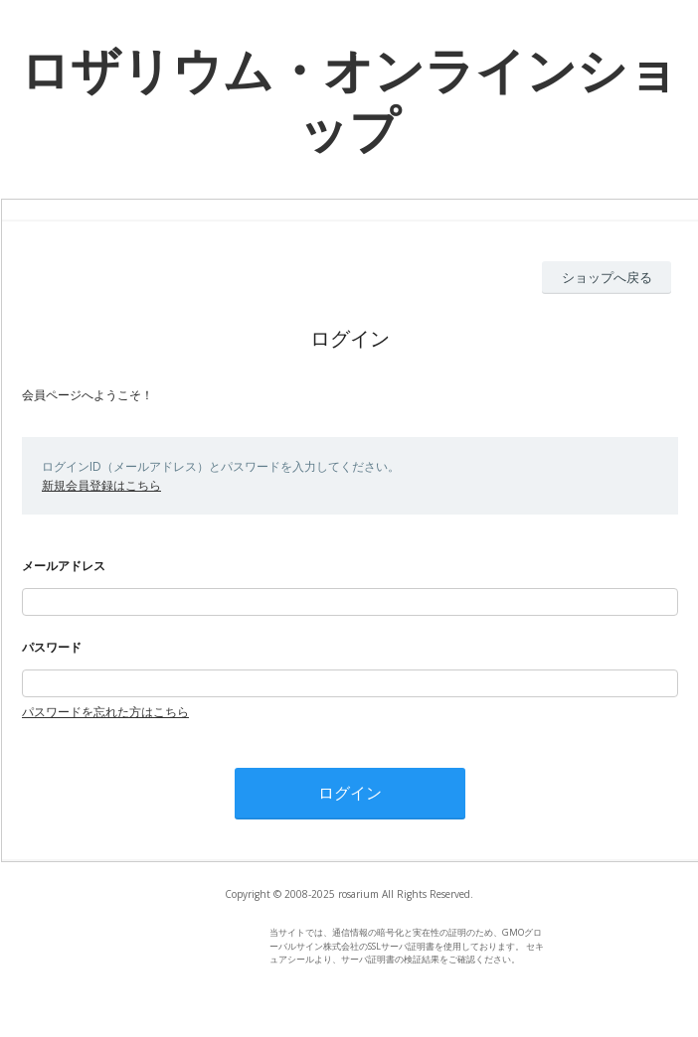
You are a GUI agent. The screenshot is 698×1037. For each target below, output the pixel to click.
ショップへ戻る (607, 277)
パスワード (52, 647)
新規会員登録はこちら (101, 485)
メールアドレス (63, 565)
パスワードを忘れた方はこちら (105, 711)
